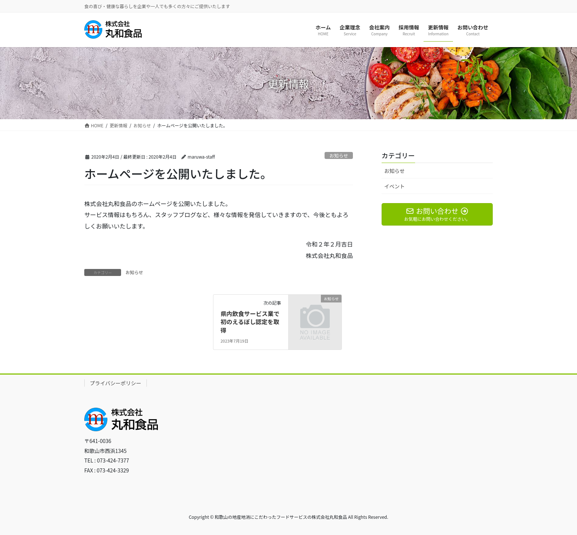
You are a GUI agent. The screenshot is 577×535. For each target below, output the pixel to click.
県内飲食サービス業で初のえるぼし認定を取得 (249, 321)
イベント (394, 186)
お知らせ (338, 155)
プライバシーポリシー (115, 383)
